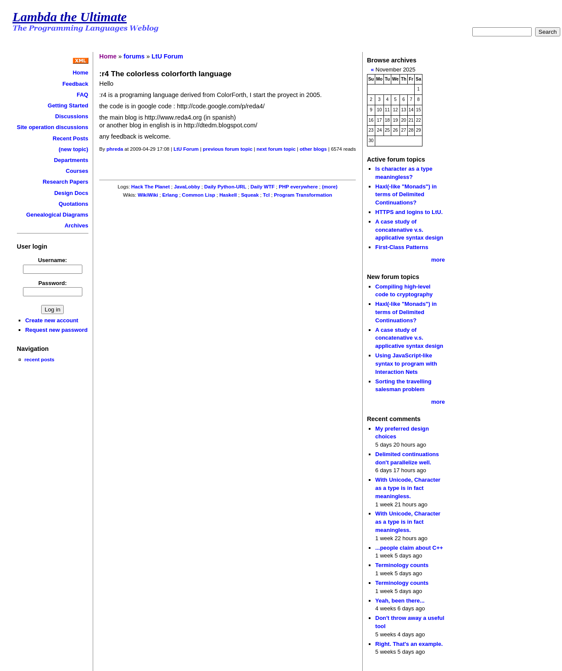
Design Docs (71, 193)
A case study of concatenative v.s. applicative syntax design (409, 229)
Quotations (73, 204)
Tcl (266, 195)
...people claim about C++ (409, 548)
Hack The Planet (150, 186)
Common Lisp (198, 195)
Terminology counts (402, 565)
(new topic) (73, 149)
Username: (52, 260)
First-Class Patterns (401, 247)
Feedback (75, 84)
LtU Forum (167, 56)
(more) (330, 186)
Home (80, 72)
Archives (76, 225)
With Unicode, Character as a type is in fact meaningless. (407, 488)
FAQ (82, 94)
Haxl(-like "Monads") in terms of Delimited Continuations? (406, 194)
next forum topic (276, 149)
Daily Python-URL (225, 186)
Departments (71, 160)
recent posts (39, 359)
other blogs (313, 149)
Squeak (250, 195)
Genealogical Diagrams (57, 214)
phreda (115, 149)
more (438, 259)
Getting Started (68, 105)
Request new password (56, 330)
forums (134, 56)
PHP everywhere (298, 186)
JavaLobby (187, 186)
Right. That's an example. (409, 644)
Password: (52, 283)
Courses (77, 171)
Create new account (51, 320)
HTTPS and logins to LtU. (408, 212)
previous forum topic (228, 149)
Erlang (170, 195)
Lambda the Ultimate (70, 17)
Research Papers (65, 181)
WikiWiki (148, 195)
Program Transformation (303, 195)
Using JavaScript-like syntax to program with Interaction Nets (406, 363)
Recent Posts (70, 138)
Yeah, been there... (400, 600)
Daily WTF (262, 186)
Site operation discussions (52, 127)
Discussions (71, 116)
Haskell (228, 195)
